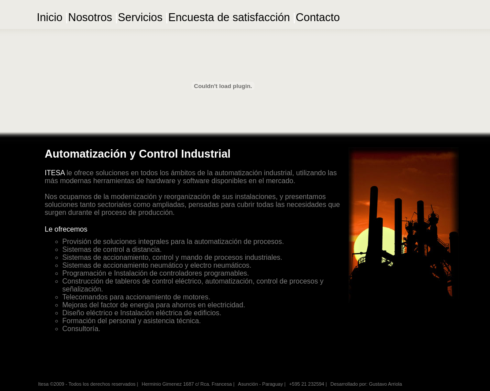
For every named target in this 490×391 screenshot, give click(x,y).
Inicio (50, 17)
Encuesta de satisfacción (229, 17)
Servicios (140, 17)
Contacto (318, 17)
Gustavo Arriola (385, 384)
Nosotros (90, 17)
